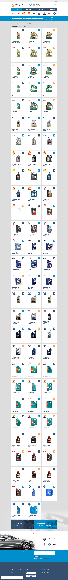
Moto (28, 10)
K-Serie (25, 19)
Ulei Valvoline (20, 565)
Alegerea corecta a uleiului (45, 565)
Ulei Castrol (12, 562)
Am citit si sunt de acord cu (34, 554)
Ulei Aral (12, 568)
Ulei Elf (12, 565)
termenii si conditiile (39, 554)
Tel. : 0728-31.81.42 (19, 527)
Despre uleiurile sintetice (45, 564)
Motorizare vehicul (36, 19)
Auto (16, 10)
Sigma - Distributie (54, 578)
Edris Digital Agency (36, 578)
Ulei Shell (12, 564)
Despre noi (49, 1)
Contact (53, 1)
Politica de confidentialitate (30, 564)
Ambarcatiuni (51, 10)
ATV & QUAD (40, 10)
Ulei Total (20, 564)
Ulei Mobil (20, 562)
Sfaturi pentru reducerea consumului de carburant (49, 562)
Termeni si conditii (28, 562)
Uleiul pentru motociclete (45, 568)
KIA (13, 19)
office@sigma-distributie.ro (44, 527)
